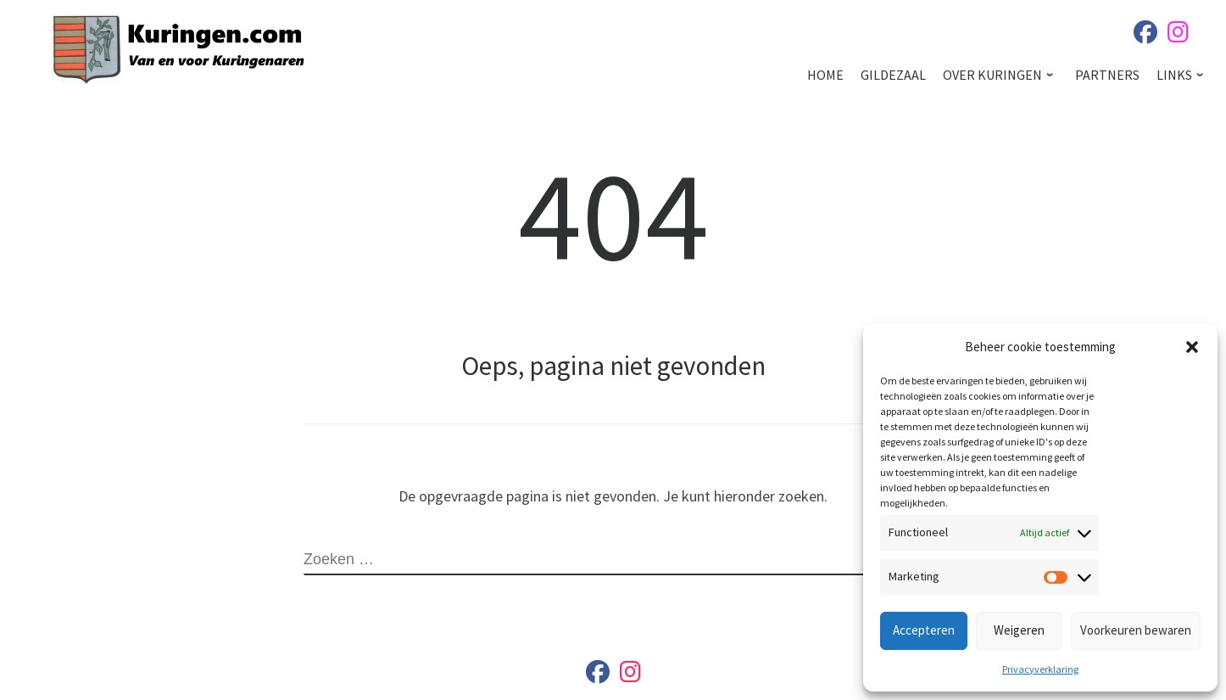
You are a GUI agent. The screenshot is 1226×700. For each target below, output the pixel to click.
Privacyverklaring (1040, 669)
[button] (1192, 347)
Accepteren (924, 630)
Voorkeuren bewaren (1135, 630)
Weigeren (1019, 630)
